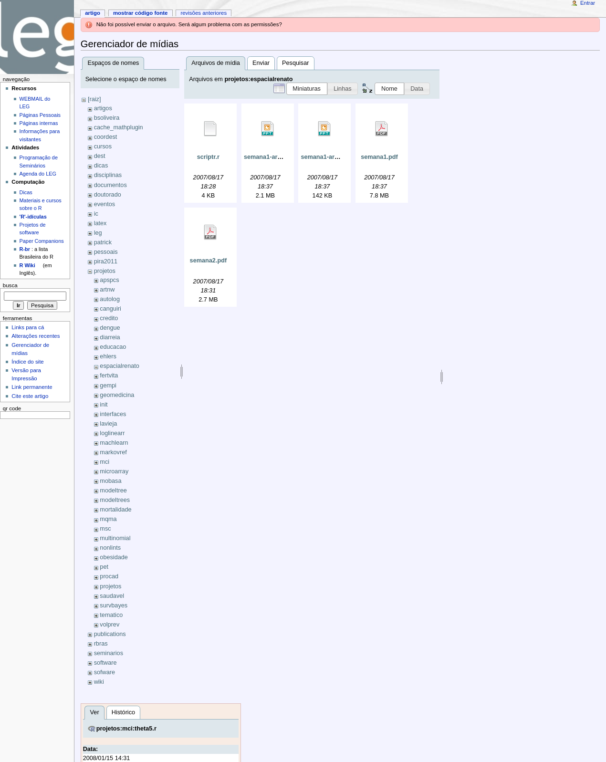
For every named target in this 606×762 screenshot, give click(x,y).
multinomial (115, 538)
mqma (108, 519)
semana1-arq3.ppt (327, 157)
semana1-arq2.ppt (270, 157)
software (105, 662)
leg (98, 233)
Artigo (92, 13)
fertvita (109, 375)
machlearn (114, 442)
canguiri (110, 308)
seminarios (108, 653)
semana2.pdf (208, 260)
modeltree (113, 490)
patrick (103, 242)
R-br (25, 249)
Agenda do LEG (38, 174)
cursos (103, 146)
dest (99, 156)
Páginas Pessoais (40, 115)
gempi (108, 385)
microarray (114, 471)
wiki (99, 681)
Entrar (587, 3)
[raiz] (94, 99)
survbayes (113, 605)
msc (105, 528)
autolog (110, 299)
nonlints (110, 547)
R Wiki (27, 265)
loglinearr (112, 433)
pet (104, 567)
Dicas (26, 192)
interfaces (113, 414)
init (103, 404)
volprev (109, 624)
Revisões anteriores (203, 13)
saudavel (112, 596)
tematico (111, 615)
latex (100, 223)
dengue (110, 327)
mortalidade (115, 509)
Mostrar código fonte (140, 13)
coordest (105, 137)
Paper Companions (42, 241)
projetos (104, 271)
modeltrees (115, 500)
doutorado (107, 194)
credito (109, 318)
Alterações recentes (35, 336)
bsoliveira (107, 118)
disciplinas (108, 175)
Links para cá (27, 327)
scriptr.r (208, 157)
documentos (110, 185)
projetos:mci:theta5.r (126, 728)
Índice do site (27, 362)
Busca (10, 285)
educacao (113, 347)
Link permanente (31, 387)
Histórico (123, 712)
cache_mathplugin (118, 127)
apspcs (109, 280)
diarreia (110, 337)
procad (109, 576)
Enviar (261, 63)
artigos (103, 108)
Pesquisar (295, 63)
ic (96, 213)
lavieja (108, 423)
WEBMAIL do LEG (35, 102)
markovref (113, 452)
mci (104, 462)
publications (110, 634)
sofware (104, 672)
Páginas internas (39, 123)
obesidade (114, 557)
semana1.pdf (379, 157)
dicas (101, 165)
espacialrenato (119, 366)
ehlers (108, 356)
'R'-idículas (33, 216)
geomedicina (117, 395)
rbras (101, 643)
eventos (104, 204)
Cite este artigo (29, 396)
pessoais (106, 252)
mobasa (110, 481)
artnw (107, 289)
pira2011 (105, 261)
